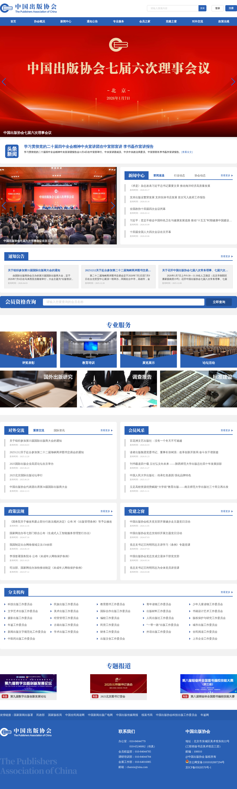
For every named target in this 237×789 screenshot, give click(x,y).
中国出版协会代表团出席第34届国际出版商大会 (61, 489)
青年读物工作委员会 (158, 604)
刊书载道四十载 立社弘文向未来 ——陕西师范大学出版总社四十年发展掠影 (181, 466)
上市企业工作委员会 (205, 638)
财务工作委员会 (110, 631)
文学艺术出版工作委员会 (23, 611)
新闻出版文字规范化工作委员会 (27, 631)
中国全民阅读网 (74, 714)
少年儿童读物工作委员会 (208, 604)
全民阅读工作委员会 (205, 631)
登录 (217, 8)
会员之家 (144, 21)
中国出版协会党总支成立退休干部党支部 (181, 558)
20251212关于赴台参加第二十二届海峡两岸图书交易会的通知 (61, 454)
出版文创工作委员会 (112, 638)
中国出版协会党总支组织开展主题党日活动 (181, 535)
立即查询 (219, 302)
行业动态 (179, 175)
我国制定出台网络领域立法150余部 (61, 546)
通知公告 (92, 21)
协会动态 (200, 175)
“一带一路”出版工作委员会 (162, 624)
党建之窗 (171, 21)
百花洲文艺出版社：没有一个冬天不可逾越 (181, 442)
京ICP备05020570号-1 (198, 767)
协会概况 (39, 21)
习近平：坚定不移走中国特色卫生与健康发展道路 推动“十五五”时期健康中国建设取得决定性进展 (181, 222)
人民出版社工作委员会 (160, 618)
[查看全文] (187, 152)
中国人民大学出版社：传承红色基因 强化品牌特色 (181, 477)
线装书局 (147, 714)
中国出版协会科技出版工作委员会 (176, 714)
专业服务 (118, 21)
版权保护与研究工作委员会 (209, 618)
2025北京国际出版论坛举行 (61, 477)
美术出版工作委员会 (66, 611)
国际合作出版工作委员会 (115, 611)
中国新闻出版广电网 (100, 714)
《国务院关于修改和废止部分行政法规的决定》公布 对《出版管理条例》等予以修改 (61, 523)
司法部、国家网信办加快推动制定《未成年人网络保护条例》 (61, 570)
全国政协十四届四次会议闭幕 (181, 211)
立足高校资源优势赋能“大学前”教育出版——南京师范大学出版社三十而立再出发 (181, 489)
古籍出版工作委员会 (66, 624)
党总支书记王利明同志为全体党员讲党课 (181, 570)
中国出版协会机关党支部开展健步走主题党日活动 (181, 523)
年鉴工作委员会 (17, 624)
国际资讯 (59, 430)
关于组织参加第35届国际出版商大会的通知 (61, 442)
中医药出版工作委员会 (21, 638)
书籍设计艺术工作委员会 (208, 611)
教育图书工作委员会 (112, 604)
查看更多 (225, 175)
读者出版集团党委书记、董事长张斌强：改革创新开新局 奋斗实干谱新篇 (181, 454)
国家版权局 (55, 714)
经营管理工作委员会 (66, 618)
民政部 (40, 714)
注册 (231, 8)
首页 (13, 21)
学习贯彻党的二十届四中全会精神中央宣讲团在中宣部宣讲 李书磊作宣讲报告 (89, 146)
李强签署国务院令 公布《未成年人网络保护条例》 (61, 558)
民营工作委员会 (110, 624)
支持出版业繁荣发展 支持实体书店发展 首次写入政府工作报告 (181, 199)
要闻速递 (158, 175)
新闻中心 (65, 21)
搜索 (202, 8)
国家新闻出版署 (23, 714)
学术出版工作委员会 (66, 631)
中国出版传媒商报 (127, 714)
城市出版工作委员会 (205, 624)
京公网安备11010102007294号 (206, 762)
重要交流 (38, 430)
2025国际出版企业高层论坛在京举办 (61, 466)
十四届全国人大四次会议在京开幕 (181, 234)
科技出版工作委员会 (20, 604)
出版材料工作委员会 (158, 611)
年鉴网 (205, 714)
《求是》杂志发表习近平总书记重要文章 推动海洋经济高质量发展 (181, 188)
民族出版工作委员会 (66, 604)
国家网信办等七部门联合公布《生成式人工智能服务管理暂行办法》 (61, 535)
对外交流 (197, 21)
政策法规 (223, 21)
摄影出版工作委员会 (20, 618)
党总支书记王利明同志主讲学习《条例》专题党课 (181, 546)
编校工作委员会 (110, 618)
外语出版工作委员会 (158, 631)
